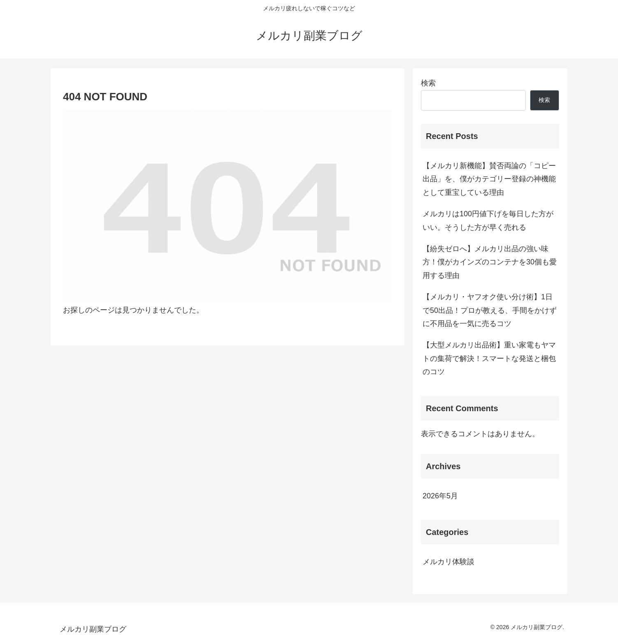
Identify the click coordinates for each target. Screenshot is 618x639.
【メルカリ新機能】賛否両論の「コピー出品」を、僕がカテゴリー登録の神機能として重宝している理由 (489, 179)
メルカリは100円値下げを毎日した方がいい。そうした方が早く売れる (488, 220)
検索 (428, 83)
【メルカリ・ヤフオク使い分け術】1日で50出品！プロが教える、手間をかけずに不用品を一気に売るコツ (490, 310)
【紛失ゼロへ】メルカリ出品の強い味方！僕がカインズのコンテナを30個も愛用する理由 (490, 262)
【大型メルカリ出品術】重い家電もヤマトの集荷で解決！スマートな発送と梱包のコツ (489, 358)
